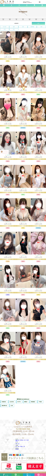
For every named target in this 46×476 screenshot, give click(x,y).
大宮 (4, 29)
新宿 (41, 26)
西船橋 (21, 446)
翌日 (38, 23)
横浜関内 (17, 449)
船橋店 (25, 401)
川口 (14, 29)
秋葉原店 (4, 401)
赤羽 (23, 26)
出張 (12, 405)
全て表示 (4, 26)
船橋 (18, 446)
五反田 (27, 440)
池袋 (14, 26)
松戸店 (19, 401)
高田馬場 (32, 26)
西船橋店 (33, 401)
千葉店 (40, 401)
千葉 (24, 446)
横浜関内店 (4, 405)
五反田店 (12, 401)
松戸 (16, 446)
